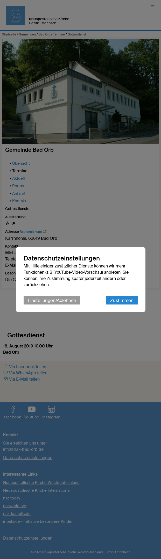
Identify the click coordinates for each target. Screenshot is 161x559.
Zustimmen (122, 300)
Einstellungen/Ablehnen (52, 300)
